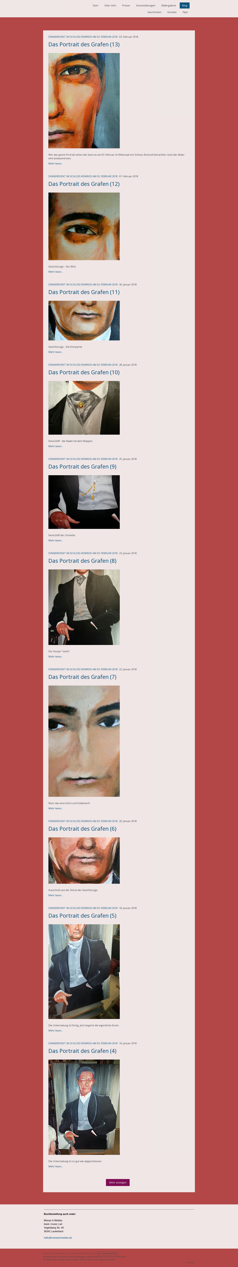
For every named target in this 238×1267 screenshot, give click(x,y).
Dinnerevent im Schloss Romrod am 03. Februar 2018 (82, 36)
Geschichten (154, 12)
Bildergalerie (168, 5)
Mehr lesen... (55, 163)
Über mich (110, 5)
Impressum (48, 1253)
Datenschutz (61, 1253)
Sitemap (89, 1253)
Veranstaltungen (145, 5)
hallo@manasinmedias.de (58, 1237)
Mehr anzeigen (117, 1182)
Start (95, 5)
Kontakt (172, 12)
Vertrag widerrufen (107, 1253)
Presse (126, 5)
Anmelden (190, 1262)
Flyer (185, 12)
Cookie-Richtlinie (76, 1253)
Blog (184, 5)
